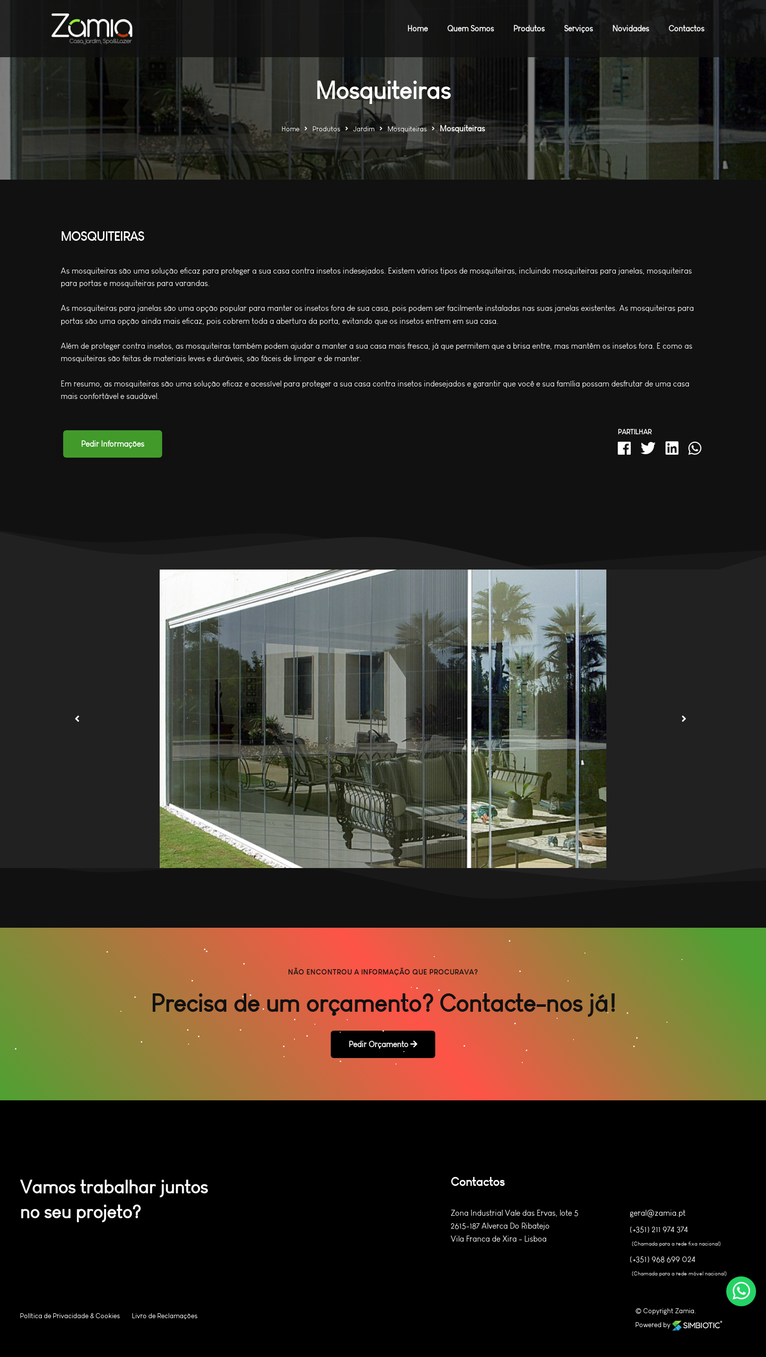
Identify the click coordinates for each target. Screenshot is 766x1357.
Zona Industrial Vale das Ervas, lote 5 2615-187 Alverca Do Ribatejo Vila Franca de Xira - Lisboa (514, 1226)
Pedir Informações (112, 444)
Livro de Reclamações (164, 1316)
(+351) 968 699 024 (662, 1259)
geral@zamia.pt (657, 1213)
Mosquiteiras (407, 129)
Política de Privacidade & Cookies (70, 1316)
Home (290, 129)
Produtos (326, 129)
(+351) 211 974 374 (659, 1230)
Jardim (364, 129)
